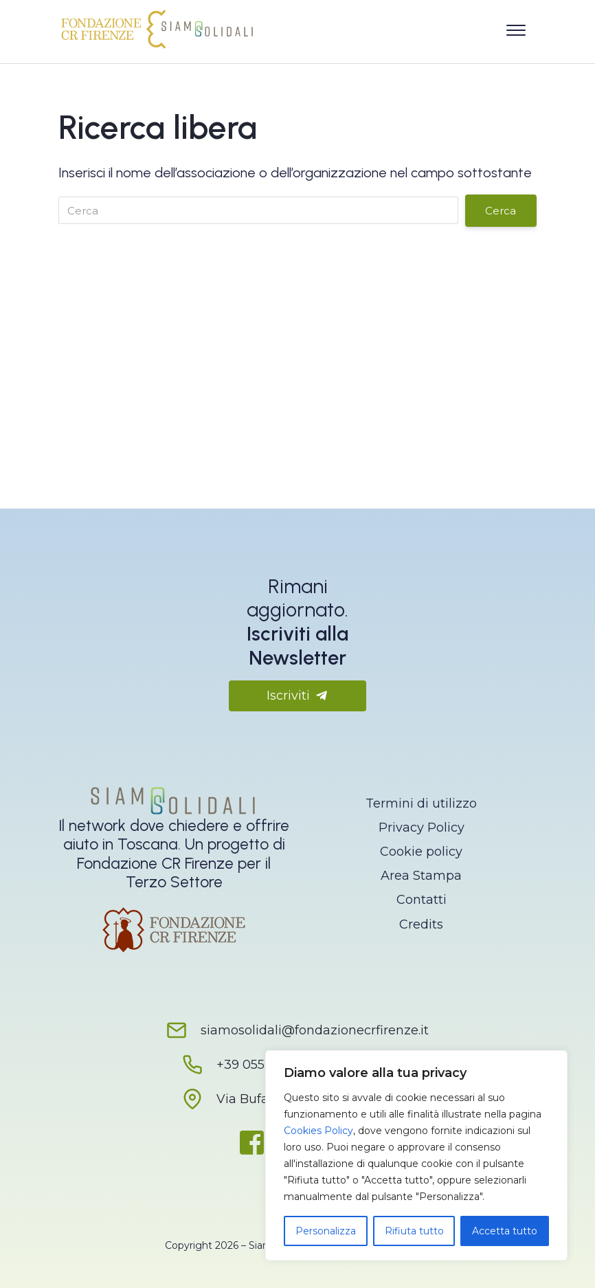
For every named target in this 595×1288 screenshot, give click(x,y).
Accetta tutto (504, 1231)
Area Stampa (421, 875)
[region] (416, 1155)
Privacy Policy (421, 827)
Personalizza (325, 1231)
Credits (421, 924)
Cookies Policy (318, 1130)
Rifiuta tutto (414, 1231)
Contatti (421, 899)
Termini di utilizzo (421, 803)
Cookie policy (421, 851)
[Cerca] (258, 210)
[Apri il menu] (516, 27)
